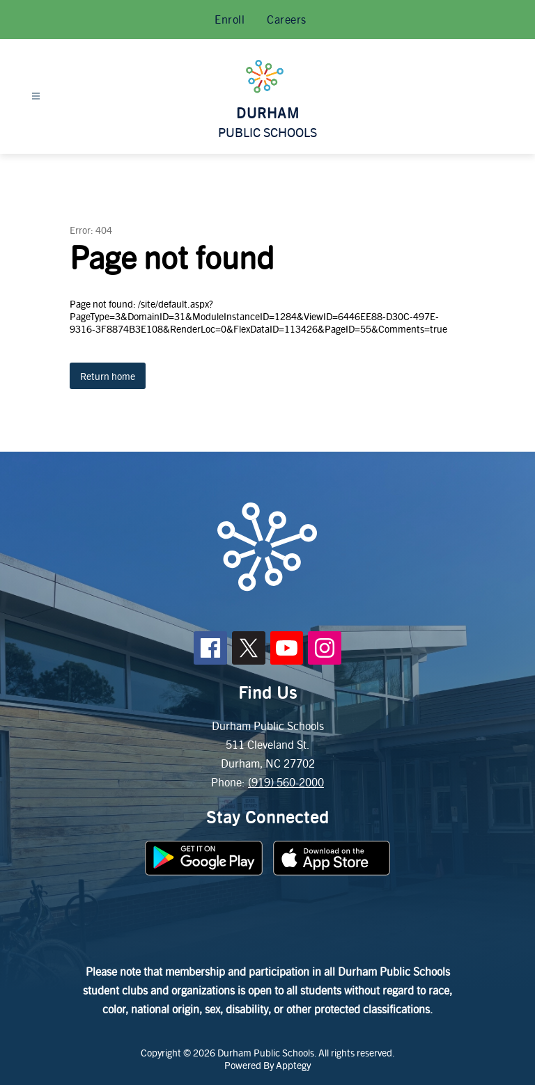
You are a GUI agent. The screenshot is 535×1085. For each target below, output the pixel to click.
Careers (287, 19)
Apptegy (293, 1065)
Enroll (230, 19)
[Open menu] (36, 96)
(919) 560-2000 (286, 782)
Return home (107, 376)
